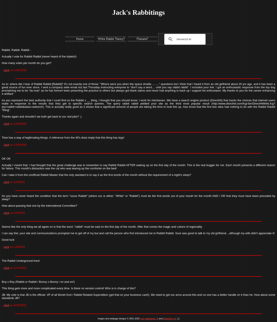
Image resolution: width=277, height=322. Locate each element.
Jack (6, 70)
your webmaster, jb (149, 318)
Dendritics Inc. (170, 318)
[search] (184, 39)
